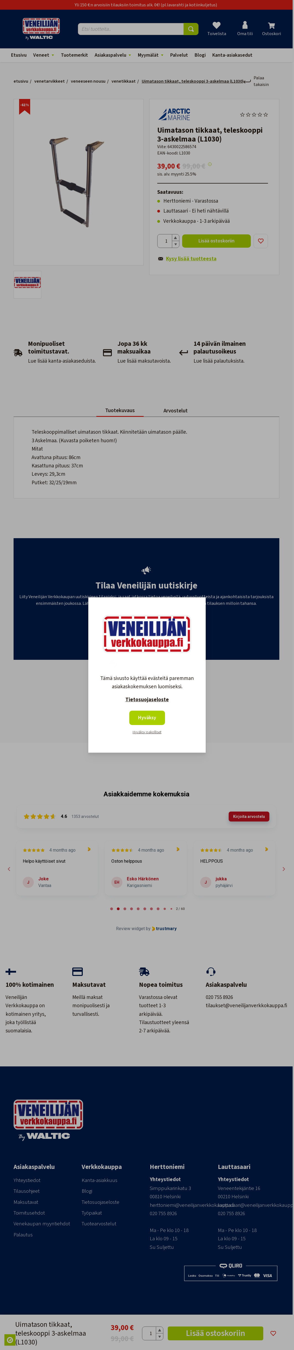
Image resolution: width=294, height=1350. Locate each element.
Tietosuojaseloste (147, 699)
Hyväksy (147, 717)
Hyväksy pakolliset (147, 732)
